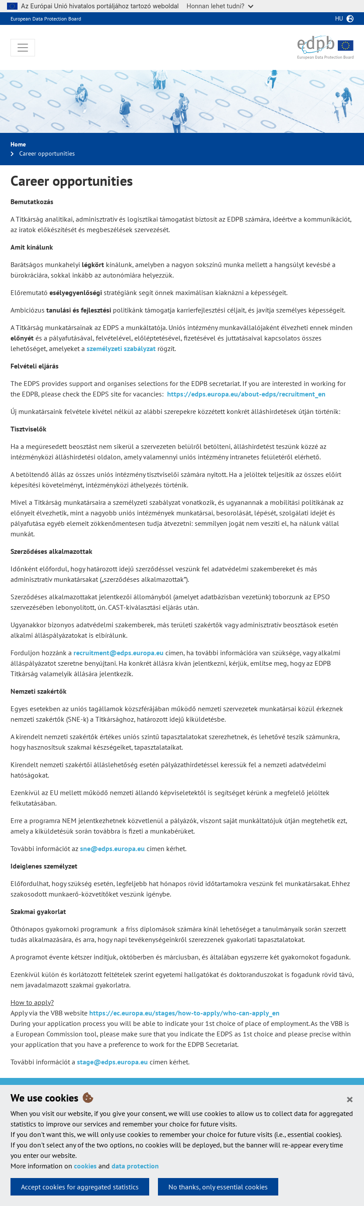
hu (339, 18)
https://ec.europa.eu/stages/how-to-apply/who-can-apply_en (184, 1012)
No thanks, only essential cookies (218, 1186)
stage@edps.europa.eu (112, 1061)
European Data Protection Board (45, 18)
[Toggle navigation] (22, 47)
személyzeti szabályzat (121, 348)
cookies (85, 1165)
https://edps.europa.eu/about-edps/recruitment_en (246, 393)
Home (18, 144)
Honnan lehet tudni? (220, 6)
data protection (135, 1165)
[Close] (350, 1099)
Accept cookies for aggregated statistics (80, 1186)
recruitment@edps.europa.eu (119, 652)
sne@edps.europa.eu (112, 848)
